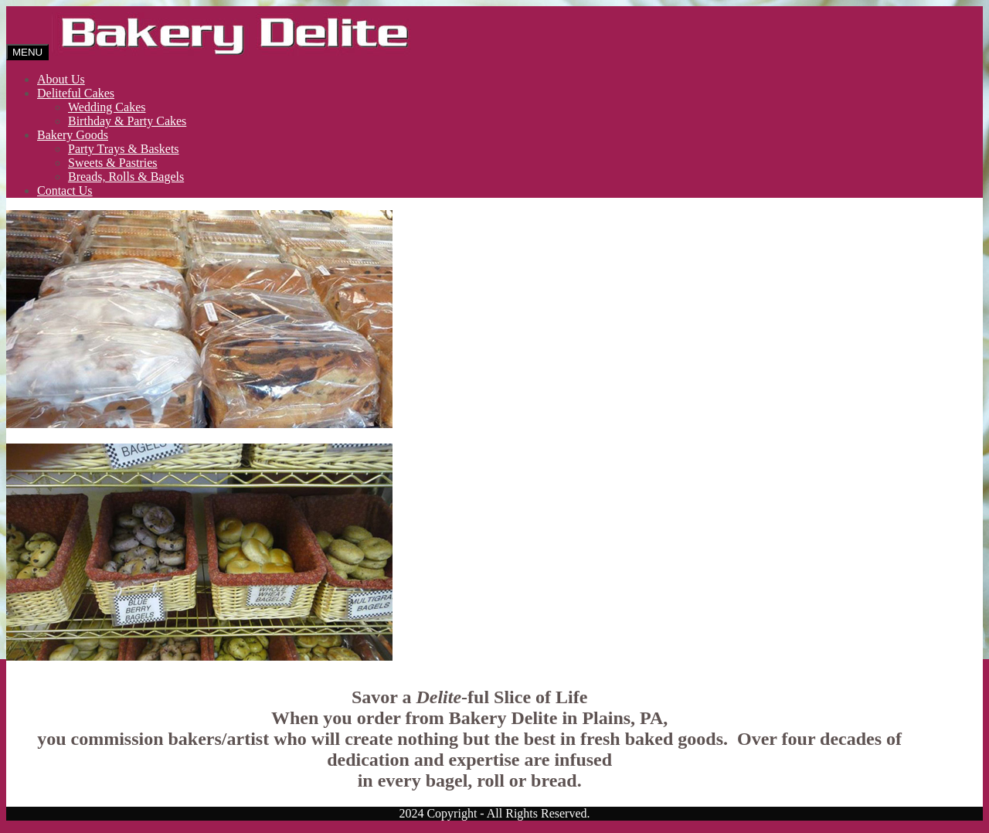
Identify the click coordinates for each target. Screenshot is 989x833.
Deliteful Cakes (75, 93)
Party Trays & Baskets (123, 148)
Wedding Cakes (106, 107)
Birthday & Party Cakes (127, 121)
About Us (61, 79)
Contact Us (65, 190)
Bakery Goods (72, 134)
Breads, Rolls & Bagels (126, 176)
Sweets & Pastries (113, 162)
